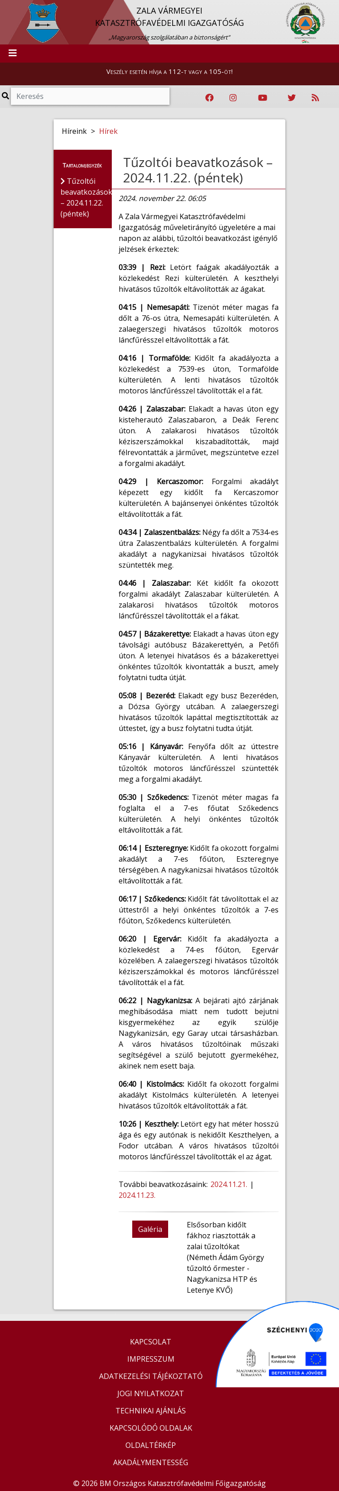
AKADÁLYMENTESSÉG (150, 1462)
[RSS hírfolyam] (315, 98)
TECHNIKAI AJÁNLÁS (150, 1411)
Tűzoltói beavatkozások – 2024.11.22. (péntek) (198, 169)
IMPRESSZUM (150, 1359)
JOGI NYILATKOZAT (150, 1393)
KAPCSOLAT (150, 1342)
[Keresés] (90, 96)
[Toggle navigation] (12, 53)
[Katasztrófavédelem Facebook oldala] (209, 98)
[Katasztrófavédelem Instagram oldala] (233, 98)
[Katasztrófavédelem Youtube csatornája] (262, 98)
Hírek (108, 131)
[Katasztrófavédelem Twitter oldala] (292, 98)
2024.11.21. (228, 1184)
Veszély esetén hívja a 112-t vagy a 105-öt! (169, 71)
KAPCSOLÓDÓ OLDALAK (151, 1428)
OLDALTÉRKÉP (150, 1445)
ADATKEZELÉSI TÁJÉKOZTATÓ (151, 1376)
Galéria (150, 1229)
